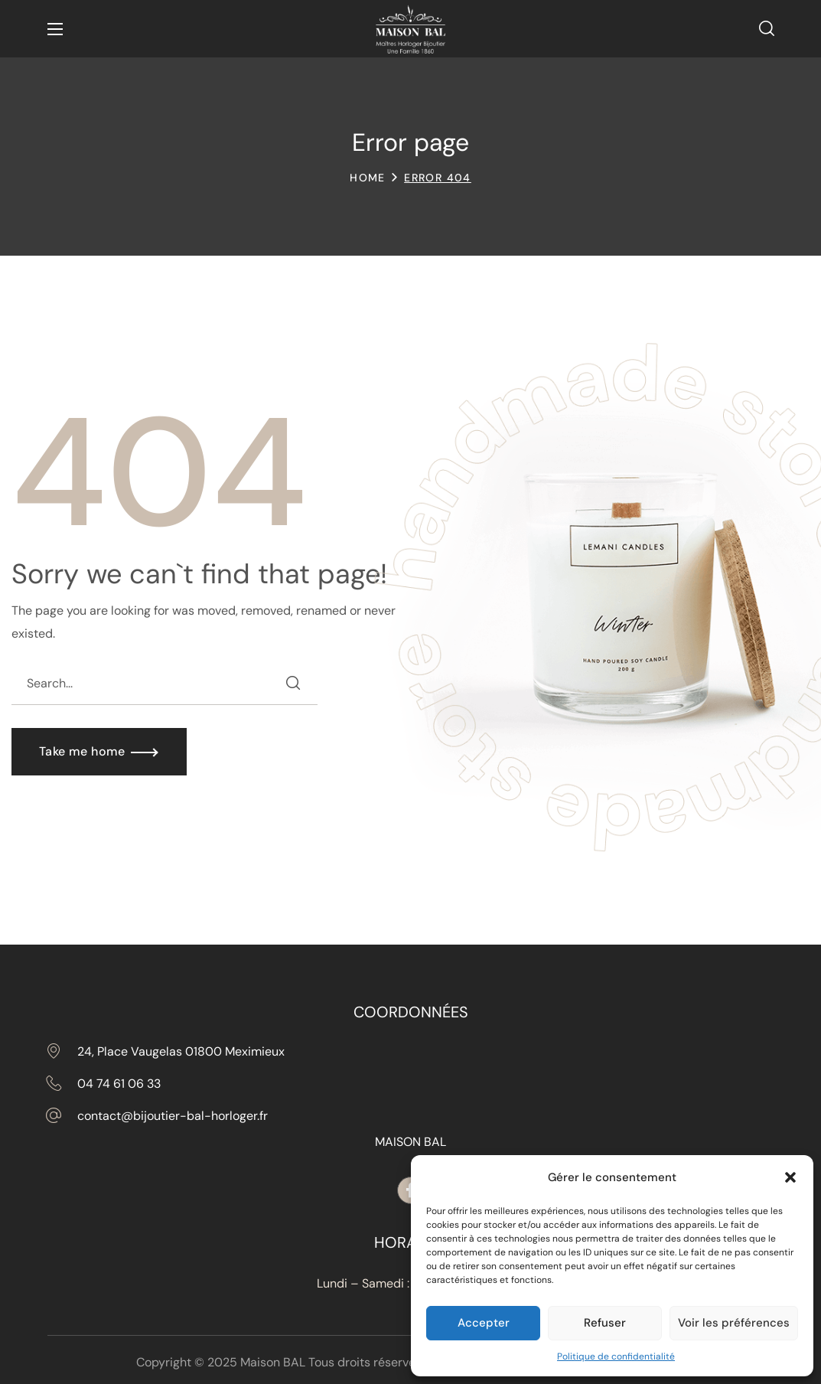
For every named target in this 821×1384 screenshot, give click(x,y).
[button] (790, 1177)
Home (368, 177)
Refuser (605, 1322)
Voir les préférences (734, 1322)
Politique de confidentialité (616, 1356)
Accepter (484, 1322)
